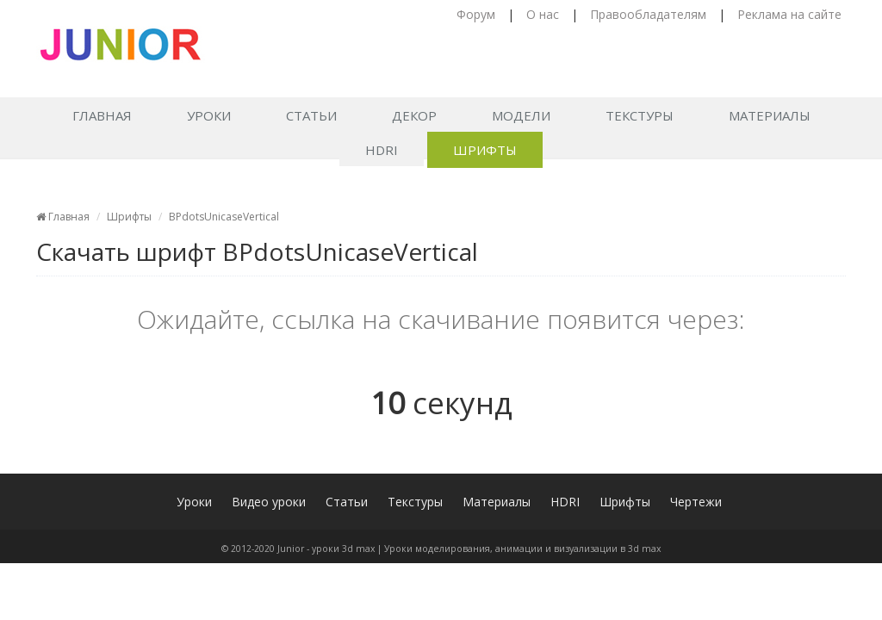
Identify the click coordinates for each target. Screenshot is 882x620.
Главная (102, 115)
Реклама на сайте (789, 14)
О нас (542, 14)
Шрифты (485, 149)
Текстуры (640, 115)
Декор (414, 115)
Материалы (770, 115)
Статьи (311, 115)
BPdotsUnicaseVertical (224, 216)
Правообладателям (648, 14)
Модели (521, 115)
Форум (476, 14)
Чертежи (696, 501)
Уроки (209, 115)
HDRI (381, 149)
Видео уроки (269, 501)
